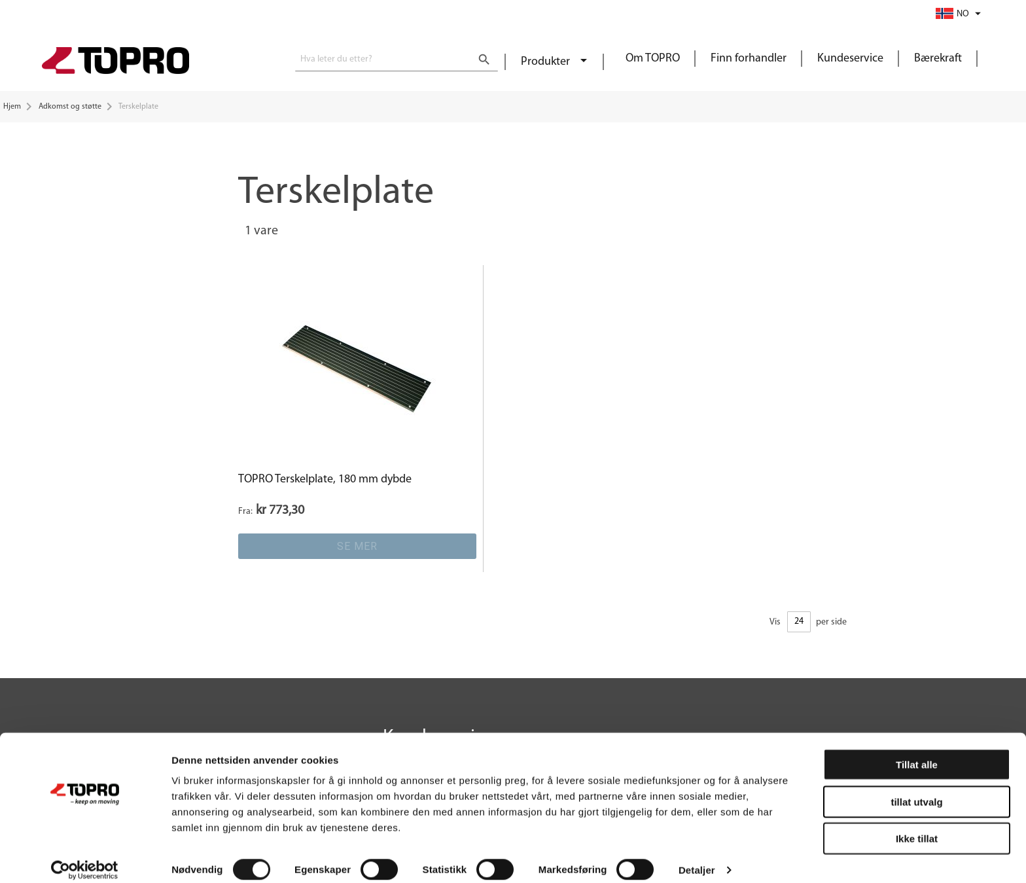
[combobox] (396, 59)
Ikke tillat (917, 825)
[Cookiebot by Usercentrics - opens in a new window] (84, 857)
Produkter (547, 62)
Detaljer (697, 857)
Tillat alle (917, 751)
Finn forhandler (749, 58)
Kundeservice (850, 58)
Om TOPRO (653, 58)
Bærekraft (938, 58)
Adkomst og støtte (70, 107)
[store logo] (115, 62)
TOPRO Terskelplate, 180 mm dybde (325, 479)
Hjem (12, 107)
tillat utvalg (916, 789)
